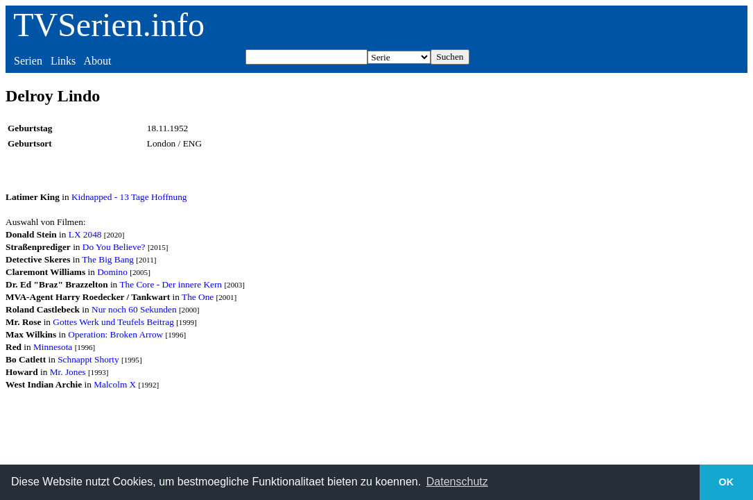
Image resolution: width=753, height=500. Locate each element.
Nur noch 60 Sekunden (134, 309)
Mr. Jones (68, 372)
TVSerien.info (109, 24)
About (97, 61)
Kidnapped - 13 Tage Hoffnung (129, 197)
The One (198, 297)
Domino (112, 272)
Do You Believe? (114, 247)
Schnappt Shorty (88, 359)
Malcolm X (115, 384)
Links (63, 61)
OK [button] (726, 482)
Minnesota (52, 347)
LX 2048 (85, 234)
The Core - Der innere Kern (170, 284)
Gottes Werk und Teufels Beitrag (113, 322)
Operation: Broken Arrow (115, 334)
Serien (28, 61)
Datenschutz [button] (457, 482)
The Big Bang (108, 259)
